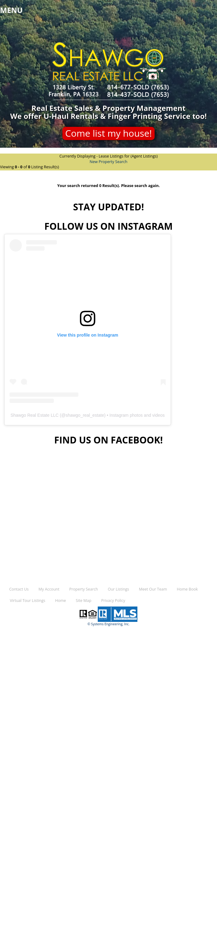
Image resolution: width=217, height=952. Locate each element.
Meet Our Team (153, 589)
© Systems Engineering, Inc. (109, 624)
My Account (48, 589)
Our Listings (118, 589)
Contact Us (19, 589)
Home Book (187, 589)
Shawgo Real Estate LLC (34, 415)
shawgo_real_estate (84, 415)
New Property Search (109, 161)
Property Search (83, 589)
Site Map (84, 600)
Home (60, 600)
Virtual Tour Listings (27, 600)
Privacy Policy (113, 600)
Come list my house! (108, 133)
